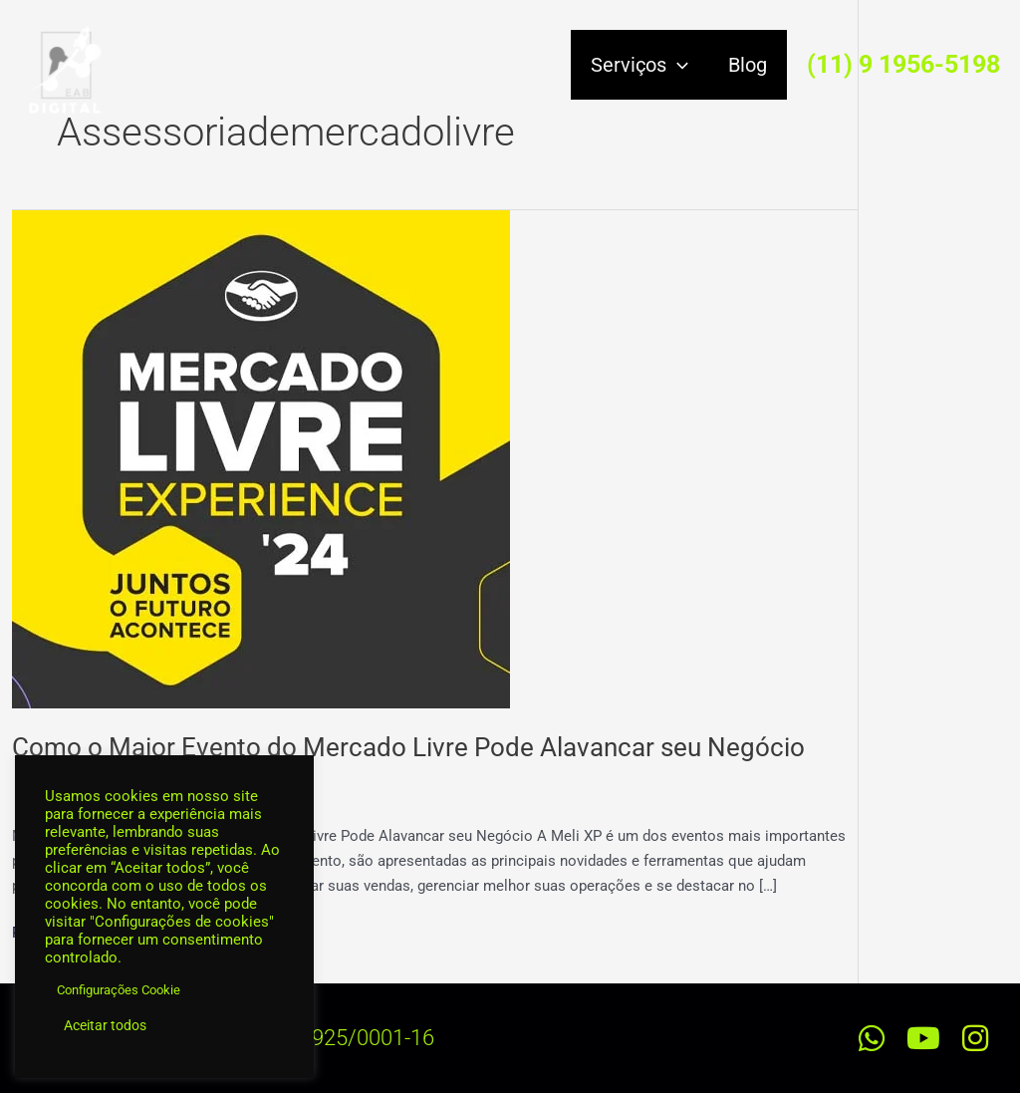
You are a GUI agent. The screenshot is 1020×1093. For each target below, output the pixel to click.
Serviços (639, 65)
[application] (677, 65)
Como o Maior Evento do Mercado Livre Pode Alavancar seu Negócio (408, 747)
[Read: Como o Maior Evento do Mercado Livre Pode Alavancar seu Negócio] (261, 458)
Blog (747, 65)
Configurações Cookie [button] (118, 989)
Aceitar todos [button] (105, 1025)
